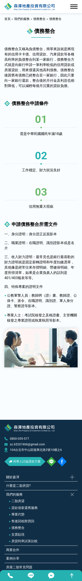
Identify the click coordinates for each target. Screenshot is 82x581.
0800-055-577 (19, 438)
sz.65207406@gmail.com (27, 444)
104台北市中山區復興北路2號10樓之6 (36, 450)
